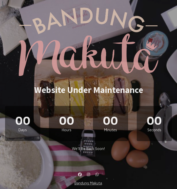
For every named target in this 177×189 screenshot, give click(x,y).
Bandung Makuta (88, 183)
